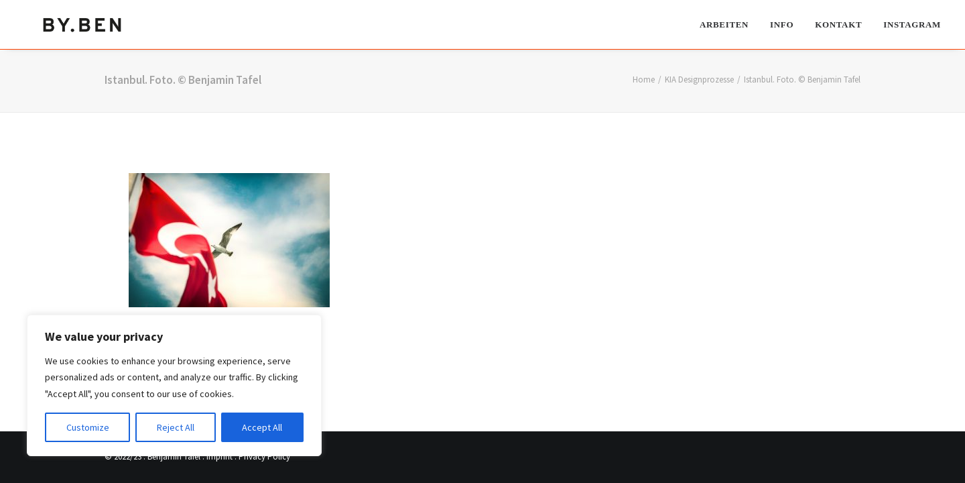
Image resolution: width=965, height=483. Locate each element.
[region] (174, 386)
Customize (87, 427)
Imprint (219, 456)
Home (644, 79)
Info (781, 24)
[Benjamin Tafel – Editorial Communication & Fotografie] (83, 24)
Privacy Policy (264, 456)
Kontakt (838, 24)
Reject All (175, 427)
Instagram (912, 24)
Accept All (262, 427)
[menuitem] (729, 24)
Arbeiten (724, 24)
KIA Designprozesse (699, 79)
